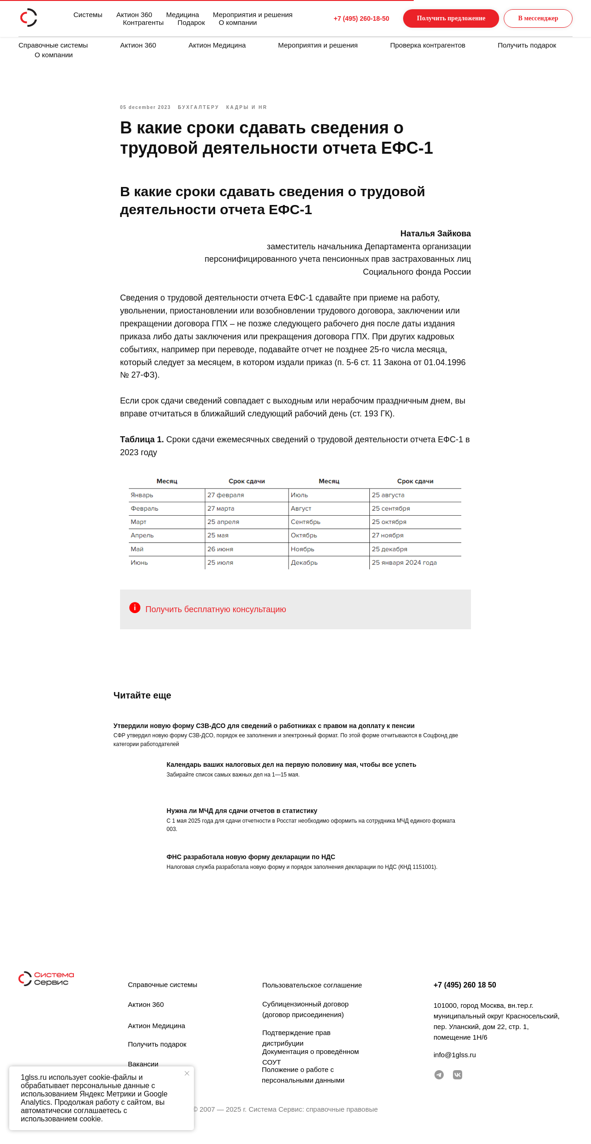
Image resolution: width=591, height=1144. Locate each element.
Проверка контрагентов (427, 45)
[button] (442, 18)
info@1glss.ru (455, 1063)
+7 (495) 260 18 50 (465, 993)
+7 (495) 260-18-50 (344, 18)
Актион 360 (138, 45)
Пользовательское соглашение (312, 993)
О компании (54, 55)
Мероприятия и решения (318, 45)
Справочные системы (53, 45)
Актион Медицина (217, 45)
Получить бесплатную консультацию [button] (215, 613)
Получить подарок (527, 45)
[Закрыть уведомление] (187, 1073)
